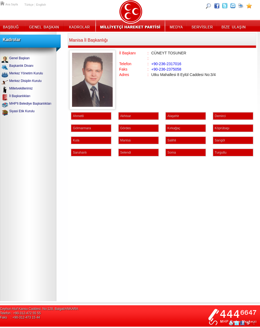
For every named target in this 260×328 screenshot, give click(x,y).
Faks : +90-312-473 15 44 (20, 317)
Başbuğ (12, 26)
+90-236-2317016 (166, 64)
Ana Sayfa (2, 2)
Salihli (171, 140)
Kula (76, 140)
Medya (175, 26)
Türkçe (29, 4)
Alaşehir (173, 116)
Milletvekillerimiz (21, 88)
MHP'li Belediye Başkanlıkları (30, 103)
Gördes (125, 128)
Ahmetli (78, 116)
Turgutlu (221, 152)
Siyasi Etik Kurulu (21, 111)
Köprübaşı (222, 128)
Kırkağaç (173, 128)
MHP (130, 26)
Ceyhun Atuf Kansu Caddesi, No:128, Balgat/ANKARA (39, 309)
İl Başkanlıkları (19, 96)
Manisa (125, 140)
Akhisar (125, 116)
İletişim (233, 26)
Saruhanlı (80, 152)
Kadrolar (79, 26)
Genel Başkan (44, 26)
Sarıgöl (220, 140)
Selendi (125, 152)
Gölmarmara (82, 128)
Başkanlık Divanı (21, 66)
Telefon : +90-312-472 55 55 (20, 313)
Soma (171, 152)
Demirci (220, 116)
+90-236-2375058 (166, 69)
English (41, 4)
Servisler (201, 26)
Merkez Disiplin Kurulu (25, 81)
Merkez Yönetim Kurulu (26, 73)
